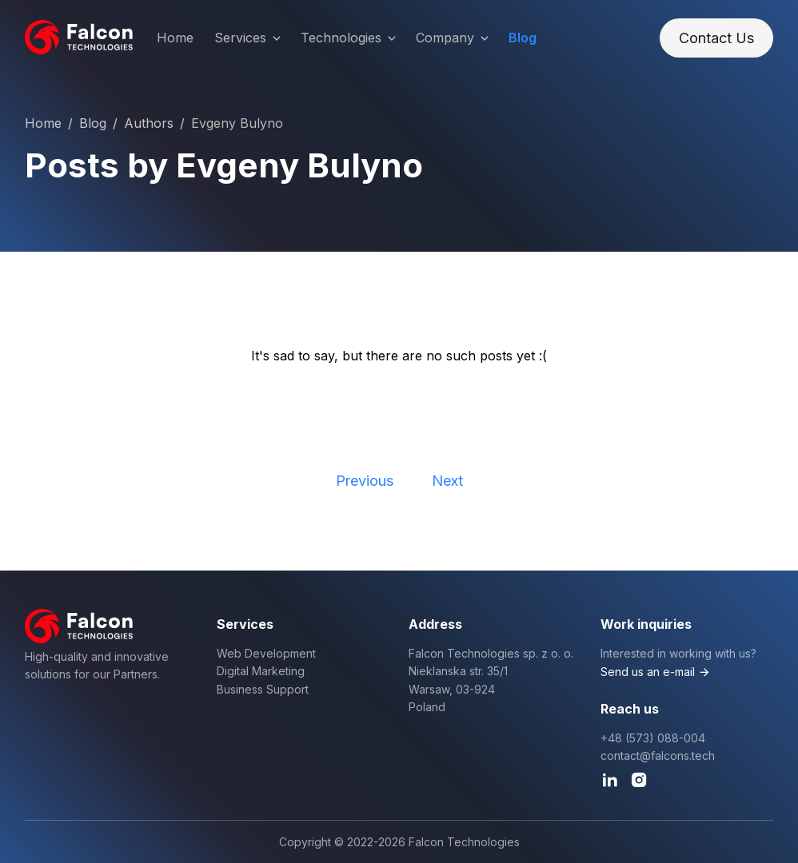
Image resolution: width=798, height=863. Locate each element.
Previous (364, 480)
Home (175, 38)
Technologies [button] (350, 38)
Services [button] (249, 38)
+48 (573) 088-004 (652, 738)
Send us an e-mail (647, 671)
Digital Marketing (261, 671)
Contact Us (716, 38)
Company (454, 38)
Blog (523, 38)
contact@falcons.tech (657, 755)
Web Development (266, 653)
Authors (149, 123)
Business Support (263, 689)
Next (447, 480)
